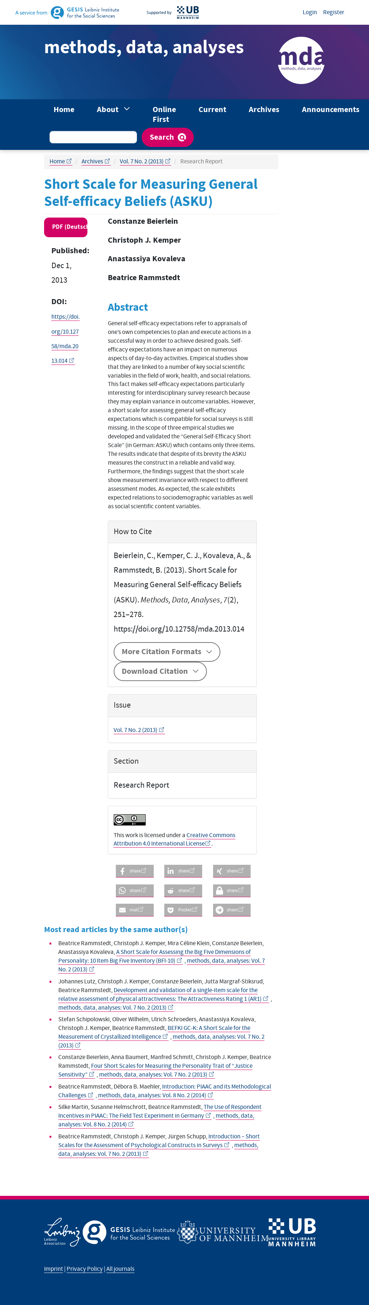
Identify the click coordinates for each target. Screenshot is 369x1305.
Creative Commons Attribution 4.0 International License (174, 839)
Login (310, 12)
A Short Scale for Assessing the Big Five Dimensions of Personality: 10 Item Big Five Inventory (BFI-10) (154, 956)
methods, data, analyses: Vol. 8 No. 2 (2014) (152, 1095)
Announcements (331, 109)
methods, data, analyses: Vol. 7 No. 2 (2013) (113, 1008)
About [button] (108, 109)
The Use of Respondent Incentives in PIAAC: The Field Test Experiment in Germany (160, 1111)
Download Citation (155, 671)
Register (333, 12)
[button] (135, 871)
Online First (164, 114)
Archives (264, 109)
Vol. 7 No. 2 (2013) (142, 162)
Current (212, 109)
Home (64, 109)
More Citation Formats (161, 651)
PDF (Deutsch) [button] (69, 227)
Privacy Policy (85, 1269)
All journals (120, 1269)
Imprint (53, 1269)
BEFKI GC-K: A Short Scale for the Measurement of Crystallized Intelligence (154, 1032)
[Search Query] (93, 137)
